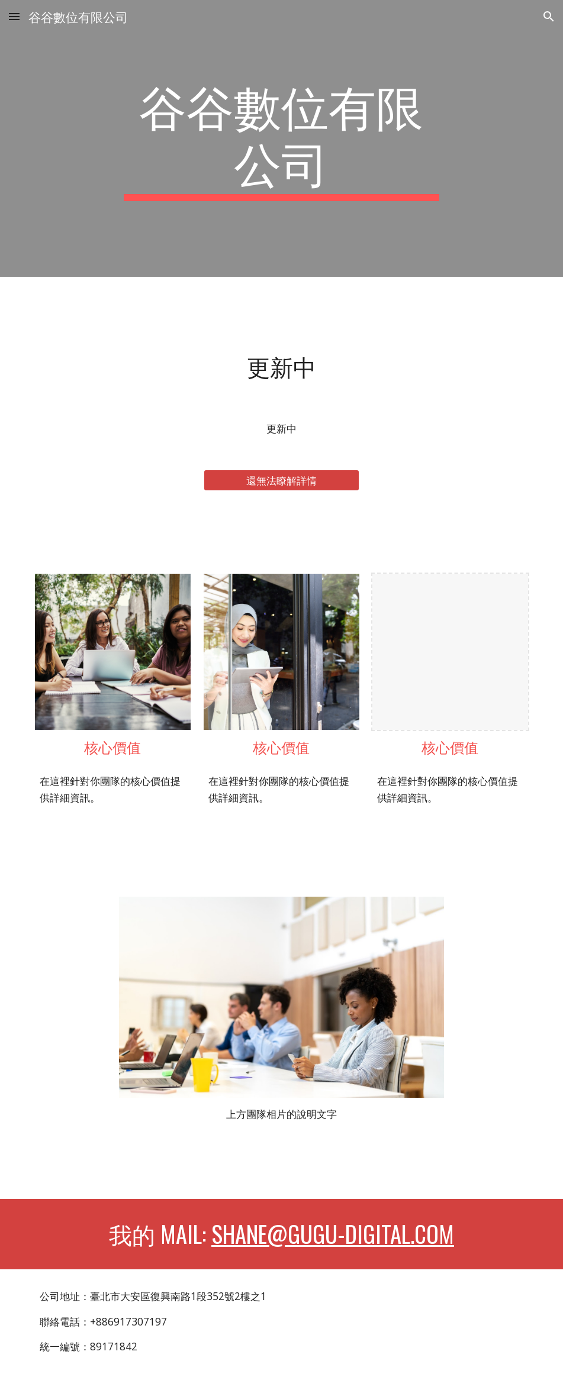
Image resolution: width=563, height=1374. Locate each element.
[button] (14, 16)
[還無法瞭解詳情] (281, 480)
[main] (281, 138)
